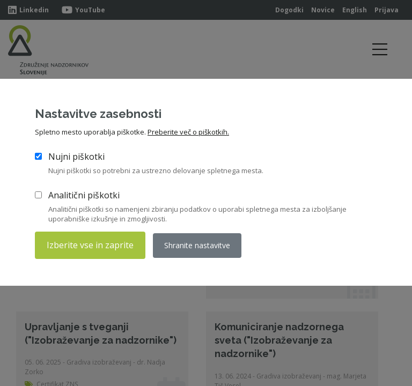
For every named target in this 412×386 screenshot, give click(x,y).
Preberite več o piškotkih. (188, 132)
